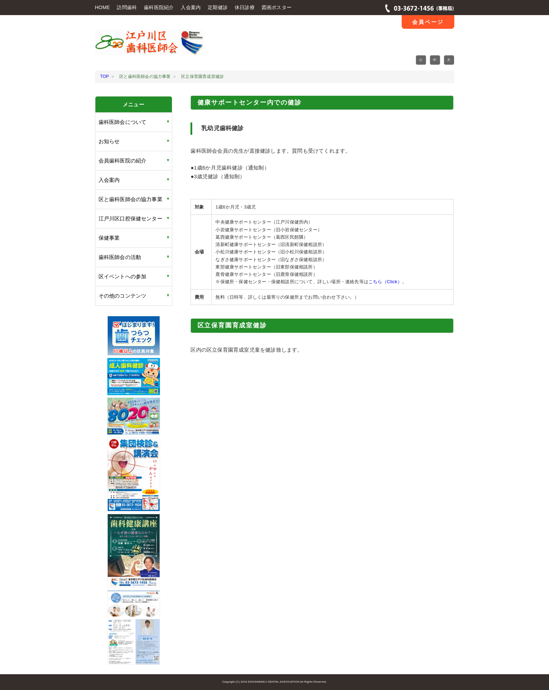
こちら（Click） (385, 281)
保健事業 (109, 238)
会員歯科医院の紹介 (123, 161)
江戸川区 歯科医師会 (149, 46)
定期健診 (218, 7)
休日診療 (245, 7)
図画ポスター (277, 7)
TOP (104, 76)
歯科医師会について (123, 122)
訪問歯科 (127, 7)
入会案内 (191, 7)
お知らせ (109, 141)
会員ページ (428, 22)
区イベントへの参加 (123, 276)
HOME (102, 7)
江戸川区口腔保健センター (130, 218)
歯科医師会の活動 (120, 257)
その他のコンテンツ (123, 296)
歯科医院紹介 (159, 7)
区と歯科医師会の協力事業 (130, 199)
